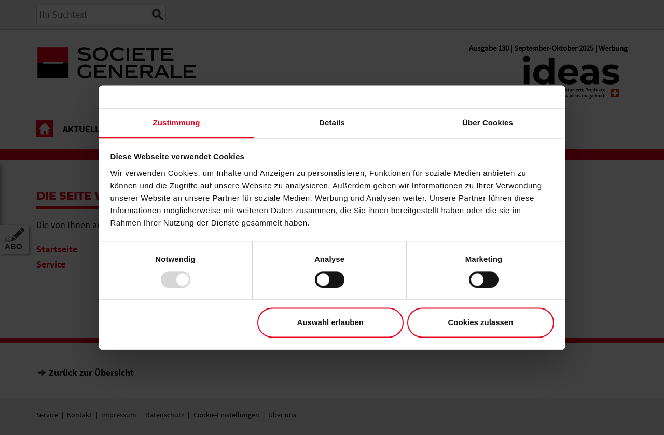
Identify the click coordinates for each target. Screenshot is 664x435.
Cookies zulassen (480, 322)
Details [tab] (332, 122)
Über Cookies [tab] (487, 122)
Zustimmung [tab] (176, 122)
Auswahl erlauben (330, 322)
